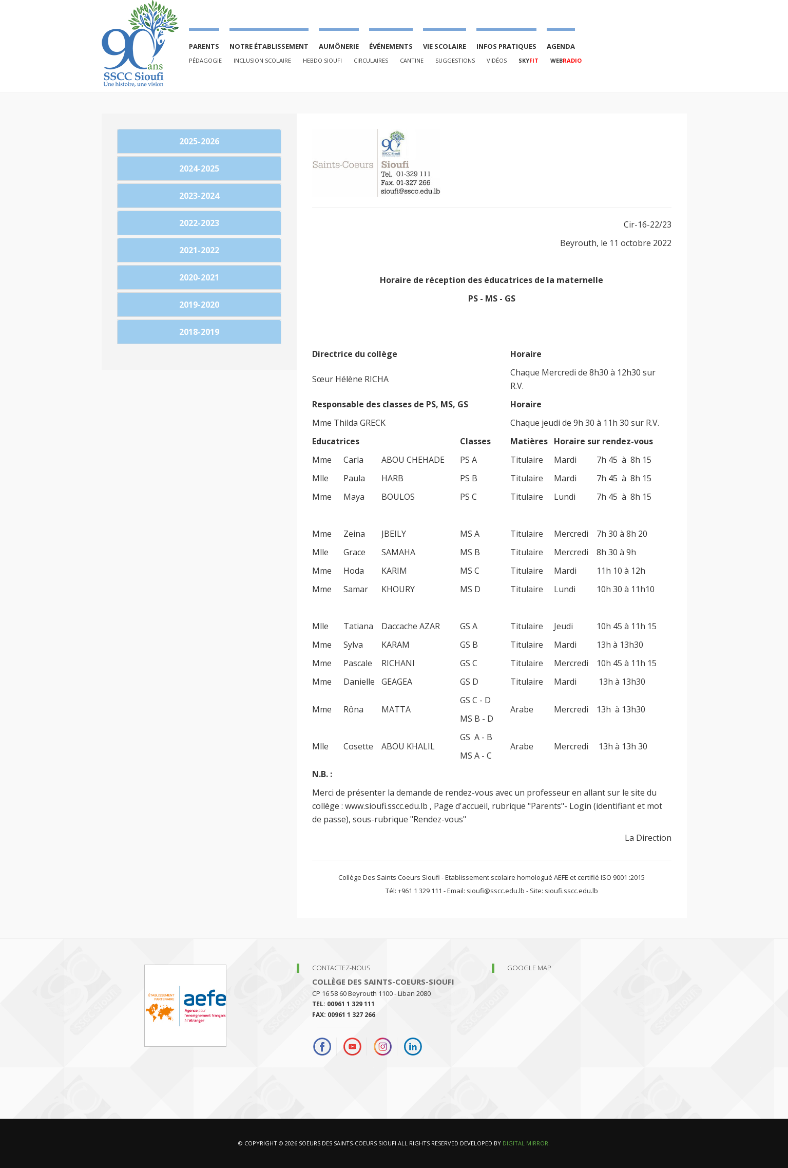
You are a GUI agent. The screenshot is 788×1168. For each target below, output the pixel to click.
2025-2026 (199, 141)
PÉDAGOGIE (205, 60)
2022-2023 (199, 223)
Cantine (412, 60)
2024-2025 (199, 168)
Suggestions (455, 60)
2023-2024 (199, 195)
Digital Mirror (525, 1143)
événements (391, 46)
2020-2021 (199, 277)
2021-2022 (199, 250)
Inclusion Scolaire (262, 60)
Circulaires (371, 60)
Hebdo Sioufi (322, 60)
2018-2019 (199, 331)
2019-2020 (199, 304)
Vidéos (497, 60)
